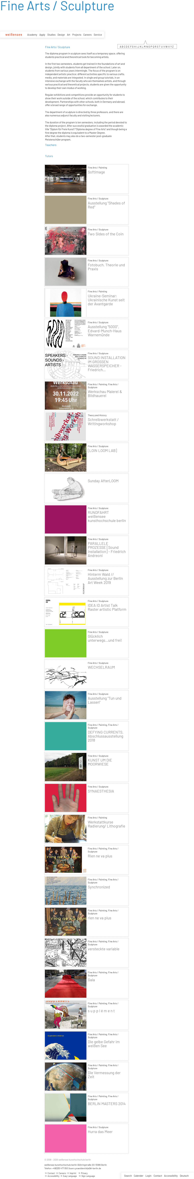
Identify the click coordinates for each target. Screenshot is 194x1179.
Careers (87, 34)
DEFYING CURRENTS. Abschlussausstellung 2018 (105, 736)
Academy (32, 34)
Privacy (83, 1173)
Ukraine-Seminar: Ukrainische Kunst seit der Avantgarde (106, 300)
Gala (91, 980)
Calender (138, 1175)
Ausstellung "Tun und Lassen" (105, 700)
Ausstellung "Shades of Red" (106, 205)
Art (68, 34)
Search (128, 1175)
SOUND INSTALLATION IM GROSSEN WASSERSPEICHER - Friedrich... (107, 364)
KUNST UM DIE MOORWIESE (100, 762)
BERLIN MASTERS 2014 (107, 1104)
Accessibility (171, 1175)
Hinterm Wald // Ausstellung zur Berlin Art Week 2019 (105, 578)
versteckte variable (103, 949)
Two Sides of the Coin (106, 234)
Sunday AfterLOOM (103, 481)
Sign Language (86, 1176)
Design (61, 34)
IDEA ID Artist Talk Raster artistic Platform (107, 607)
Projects (76, 34)
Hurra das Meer (100, 1132)
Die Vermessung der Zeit (104, 1075)
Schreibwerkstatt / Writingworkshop (103, 421)
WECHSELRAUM (101, 667)
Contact (158, 1175)
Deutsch (184, 1175)
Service (98, 34)
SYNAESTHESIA (101, 791)
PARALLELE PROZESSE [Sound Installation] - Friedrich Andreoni (107, 549)
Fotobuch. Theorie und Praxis (106, 267)
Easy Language (68, 1176)
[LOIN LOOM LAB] (102, 450)
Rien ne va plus (100, 856)
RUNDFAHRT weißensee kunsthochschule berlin (107, 516)
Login (148, 1175)
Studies (51, 34)
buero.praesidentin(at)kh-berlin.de (85, 1168)
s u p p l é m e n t (101, 1011)
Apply (42, 34)
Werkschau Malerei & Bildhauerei (105, 393)
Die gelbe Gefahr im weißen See (104, 1044)
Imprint (71, 1173)
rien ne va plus (99, 918)
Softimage (96, 172)
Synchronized (99, 887)
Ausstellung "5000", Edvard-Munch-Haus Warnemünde (105, 331)
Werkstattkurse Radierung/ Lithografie (106, 824)
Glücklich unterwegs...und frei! (105, 638)
